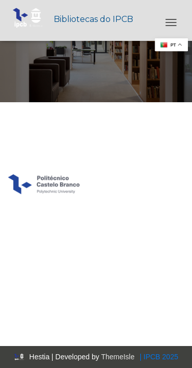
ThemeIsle (117, 357)
